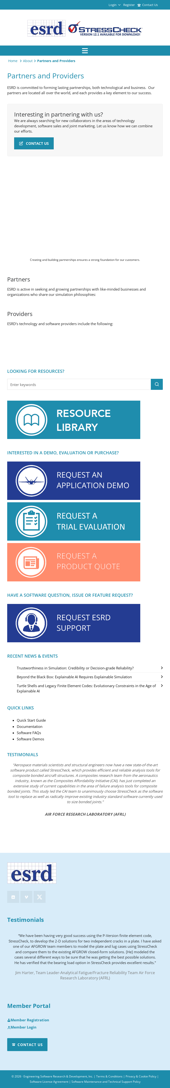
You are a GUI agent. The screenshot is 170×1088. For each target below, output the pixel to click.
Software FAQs (29, 732)
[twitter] (40, 897)
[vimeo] (26, 897)
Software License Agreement (49, 1082)
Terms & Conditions (109, 1076)
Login (115, 5)
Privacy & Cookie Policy (141, 1076)
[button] (157, 384)
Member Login (21, 1027)
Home (13, 60)
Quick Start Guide (31, 720)
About (28, 60)
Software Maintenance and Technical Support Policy (106, 1082)
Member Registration (28, 1020)
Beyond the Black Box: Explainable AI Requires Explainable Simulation (74, 676)
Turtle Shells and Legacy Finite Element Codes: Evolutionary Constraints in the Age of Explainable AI (86, 688)
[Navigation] (85, 51)
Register (129, 5)
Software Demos (30, 739)
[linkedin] (13, 897)
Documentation (29, 726)
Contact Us (147, 5)
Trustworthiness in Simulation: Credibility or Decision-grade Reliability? (75, 668)
